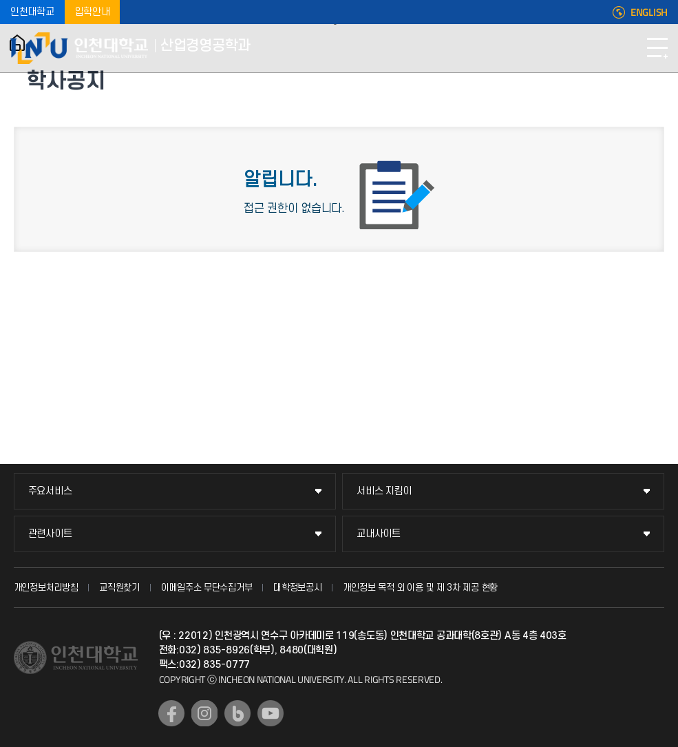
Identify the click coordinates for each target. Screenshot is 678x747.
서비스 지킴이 (384, 491)
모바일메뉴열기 (657, 48)
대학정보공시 (297, 587)
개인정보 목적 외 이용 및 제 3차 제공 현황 (420, 587)
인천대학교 (32, 12)
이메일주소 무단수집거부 (206, 587)
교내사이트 (379, 534)
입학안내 (92, 12)
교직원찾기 (119, 587)
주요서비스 (50, 491)
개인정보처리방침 (46, 587)
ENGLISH (649, 12)
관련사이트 (50, 534)
